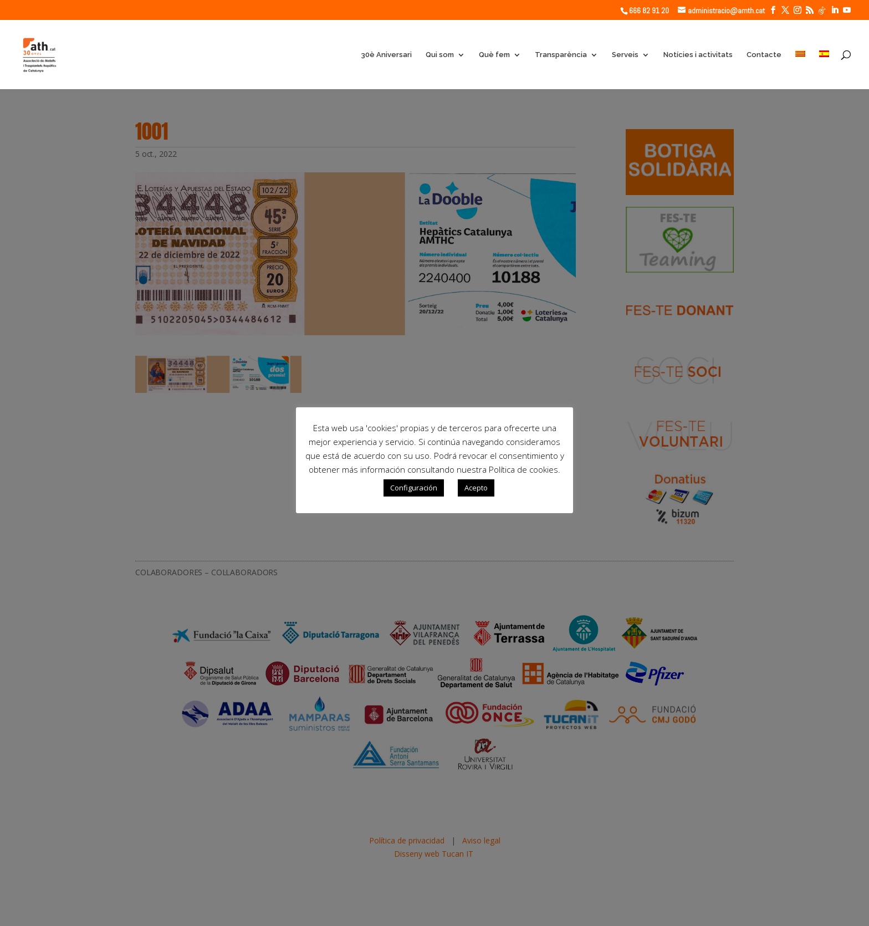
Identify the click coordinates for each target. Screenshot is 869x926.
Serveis (625, 55)
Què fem (494, 55)
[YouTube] (847, 10)
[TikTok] (822, 10)
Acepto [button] (476, 488)
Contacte (764, 55)
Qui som (440, 55)
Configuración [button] (413, 488)
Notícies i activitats (698, 55)
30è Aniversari (386, 55)
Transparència (561, 55)
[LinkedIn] (835, 10)
